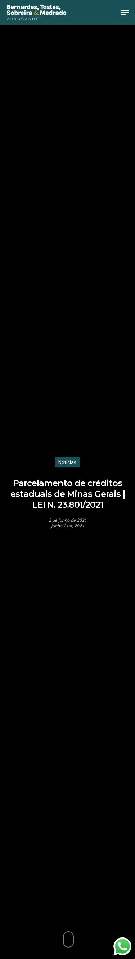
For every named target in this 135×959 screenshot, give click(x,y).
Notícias (67, 462)
